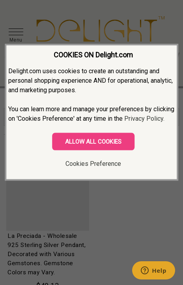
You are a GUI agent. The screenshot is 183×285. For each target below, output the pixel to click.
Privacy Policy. (144, 118)
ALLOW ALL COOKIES (93, 141)
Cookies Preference (93, 163)
